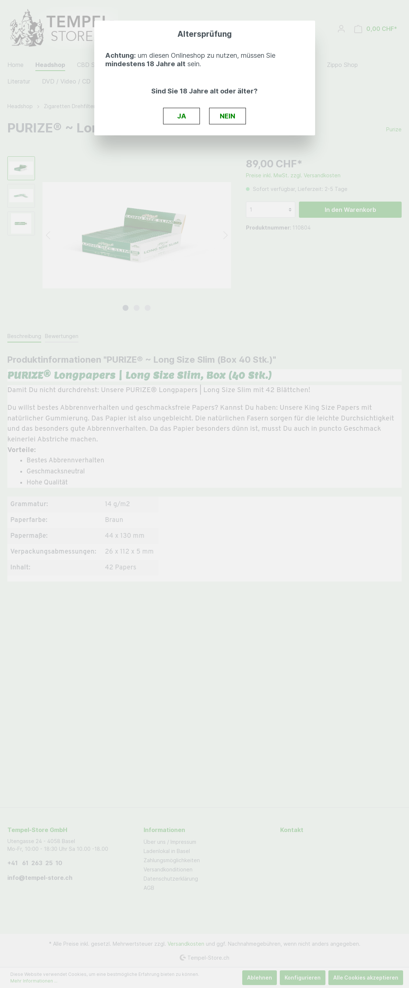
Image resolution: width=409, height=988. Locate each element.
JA (181, 116)
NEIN (227, 116)
